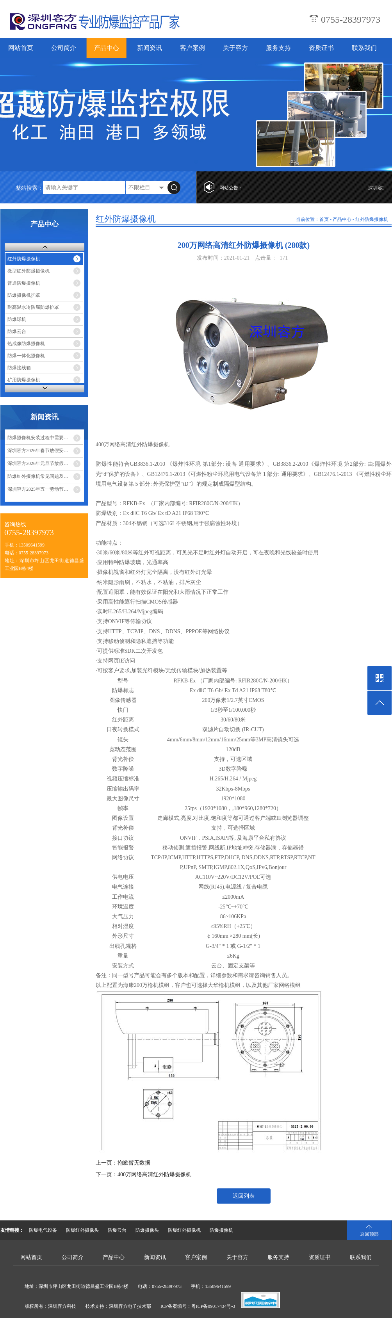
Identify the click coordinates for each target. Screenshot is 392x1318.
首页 (324, 219)
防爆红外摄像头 (82, 1230)
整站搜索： (29, 188)
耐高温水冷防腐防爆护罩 (33, 307)
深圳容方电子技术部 (130, 1306)
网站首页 (20, 48)
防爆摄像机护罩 (23, 295)
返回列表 (244, 1196)
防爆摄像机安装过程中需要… (37, 437)
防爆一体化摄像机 (26, 355)
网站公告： (231, 188)
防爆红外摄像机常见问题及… (37, 476)
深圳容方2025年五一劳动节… (37, 489)
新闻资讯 (149, 48)
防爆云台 (16, 331)
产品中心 (106, 48)
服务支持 (278, 48)
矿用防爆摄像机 (23, 380)
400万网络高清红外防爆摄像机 (154, 1174)
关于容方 (235, 48)
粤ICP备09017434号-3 (213, 1306)
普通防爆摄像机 (23, 283)
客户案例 (192, 48)
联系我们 (364, 48)
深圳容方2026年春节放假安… (37, 450)
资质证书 (321, 48)
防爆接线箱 (19, 367)
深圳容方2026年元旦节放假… (37, 463)
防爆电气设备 (43, 1230)
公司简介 (63, 48)
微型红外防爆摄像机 (28, 271)
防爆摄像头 (147, 1230)
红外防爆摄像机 (23, 259)
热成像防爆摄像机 (26, 343)
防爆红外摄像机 (184, 1230)
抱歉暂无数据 (134, 1163)
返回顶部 (369, 1234)
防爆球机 (16, 319)
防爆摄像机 (221, 1230)
